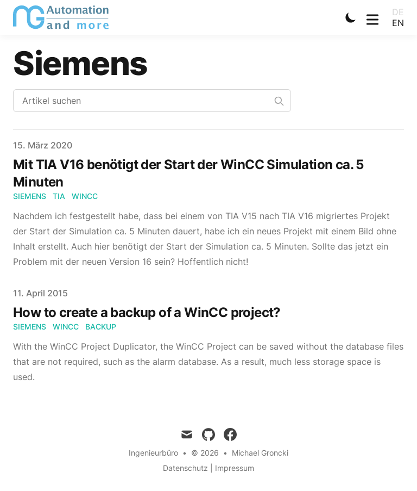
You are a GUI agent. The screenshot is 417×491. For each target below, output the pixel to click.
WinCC (85, 196)
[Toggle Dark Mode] (350, 17)
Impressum (234, 468)
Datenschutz (185, 468)
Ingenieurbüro (153, 452)
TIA (59, 196)
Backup (100, 326)
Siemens (29, 196)
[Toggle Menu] (372, 17)
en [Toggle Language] (398, 22)
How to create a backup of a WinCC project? (147, 312)
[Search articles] (152, 100)
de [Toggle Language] (398, 12)
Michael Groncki (260, 452)
